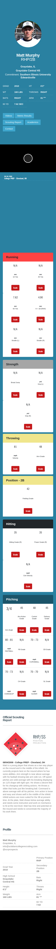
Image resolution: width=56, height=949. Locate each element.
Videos (8, 115)
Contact (9, 128)
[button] (28, 158)
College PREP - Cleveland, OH (25, 177)
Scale (15, 287)
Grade (40, 468)
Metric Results (24, 115)
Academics (32, 122)
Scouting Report (13, 122)
